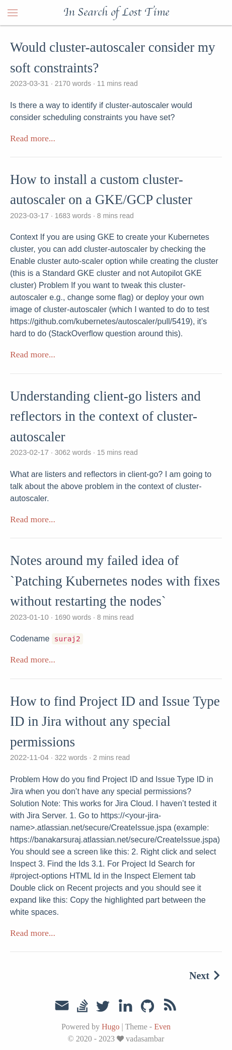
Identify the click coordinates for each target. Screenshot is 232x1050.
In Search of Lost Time (116, 12)
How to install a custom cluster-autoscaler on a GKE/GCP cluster (101, 190)
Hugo (111, 1026)
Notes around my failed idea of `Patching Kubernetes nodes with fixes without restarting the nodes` (115, 581)
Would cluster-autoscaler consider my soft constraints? (112, 57)
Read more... (32, 138)
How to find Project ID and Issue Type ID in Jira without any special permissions (115, 721)
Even (162, 1026)
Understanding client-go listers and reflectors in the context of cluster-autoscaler (105, 416)
